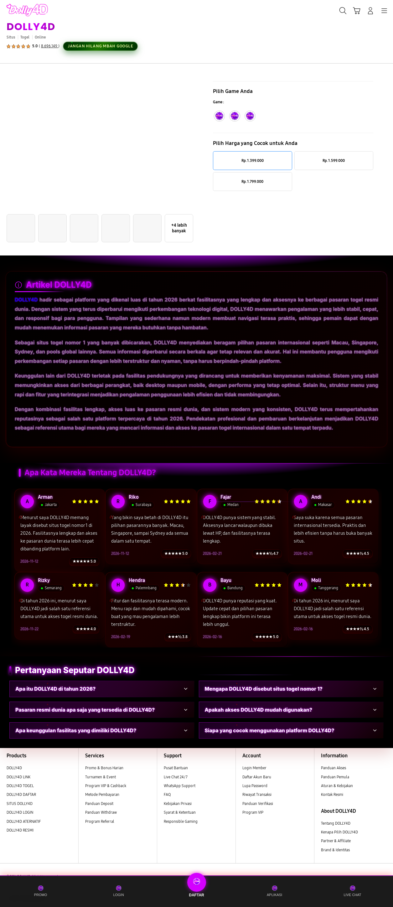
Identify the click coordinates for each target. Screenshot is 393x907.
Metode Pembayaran (102, 794)
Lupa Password (254, 786)
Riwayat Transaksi (256, 794)
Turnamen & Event (100, 777)
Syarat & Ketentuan (180, 812)
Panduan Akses (333, 768)
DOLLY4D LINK (18, 777)
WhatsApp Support (179, 786)
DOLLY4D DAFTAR (21, 794)
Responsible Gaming (181, 821)
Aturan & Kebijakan (337, 786)
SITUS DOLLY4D (20, 803)
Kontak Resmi (332, 794)
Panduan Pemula (335, 777)
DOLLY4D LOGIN (20, 812)
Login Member (254, 768)
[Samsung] (19, 10)
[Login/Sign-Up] (370, 10)
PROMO (40, 891)
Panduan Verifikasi (257, 803)
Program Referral (99, 821)
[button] (356, 10)
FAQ (167, 794)
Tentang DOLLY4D (335, 823)
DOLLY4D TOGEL (20, 786)
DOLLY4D (31, 26)
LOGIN (118, 891)
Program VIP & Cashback (105, 786)
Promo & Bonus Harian (104, 768)
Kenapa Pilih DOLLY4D (339, 832)
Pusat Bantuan (176, 768)
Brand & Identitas (335, 850)
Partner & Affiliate (336, 841)
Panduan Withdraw (101, 812)
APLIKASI (274, 891)
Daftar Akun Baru (256, 777)
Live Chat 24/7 (176, 777)
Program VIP (252, 812)
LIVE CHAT (352, 891)
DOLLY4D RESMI (20, 830)
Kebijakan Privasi (178, 803)
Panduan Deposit (99, 803)
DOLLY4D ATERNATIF (24, 821)
